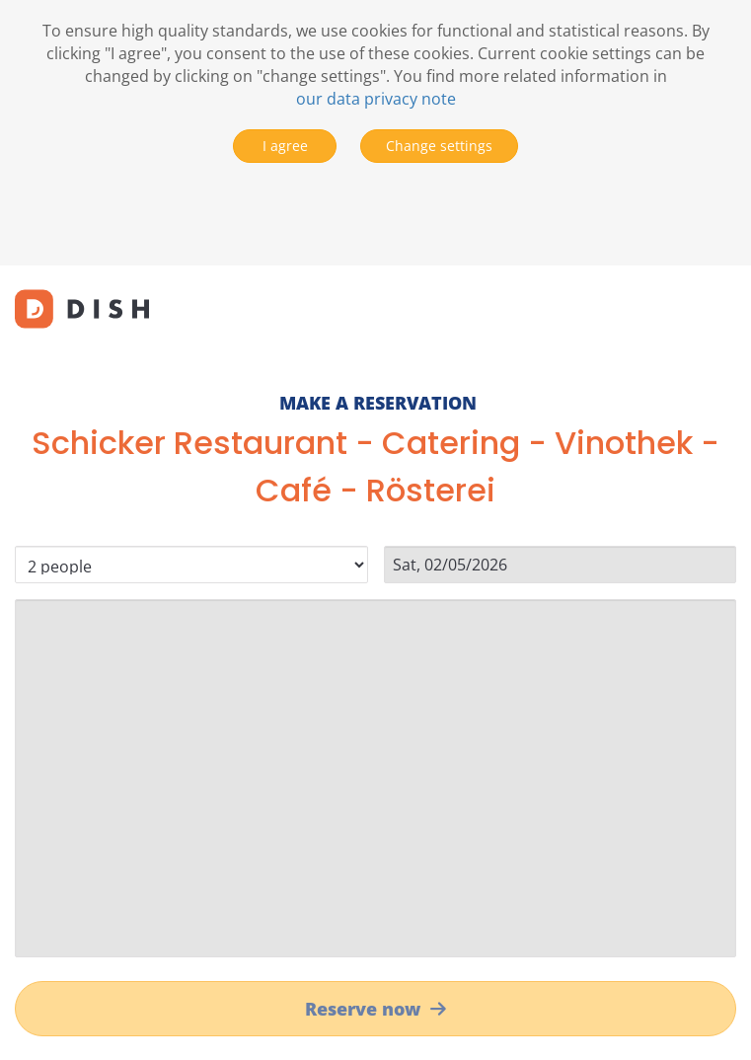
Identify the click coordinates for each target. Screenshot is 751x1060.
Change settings (439, 145)
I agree (285, 145)
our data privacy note (376, 99)
